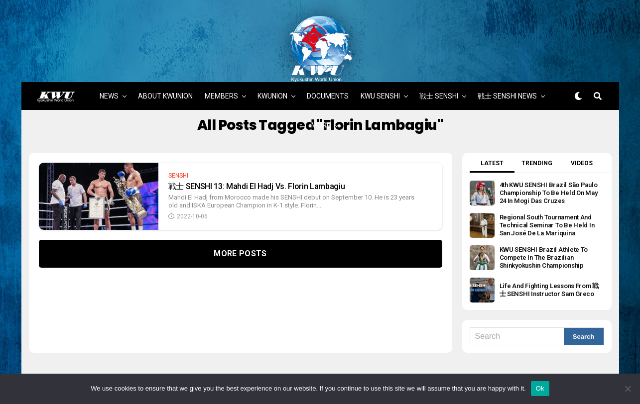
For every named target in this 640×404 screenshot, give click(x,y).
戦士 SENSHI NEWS (507, 51)
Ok (540, 388)
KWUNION (272, 51)
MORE (321, 80)
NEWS (109, 51)
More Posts (240, 208)
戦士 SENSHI (438, 51)
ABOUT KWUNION (165, 51)
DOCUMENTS (328, 51)
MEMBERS (221, 51)
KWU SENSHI (380, 51)
